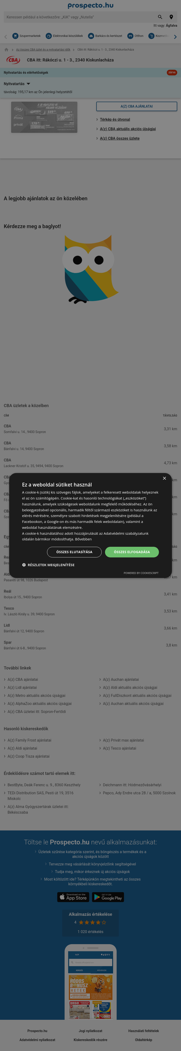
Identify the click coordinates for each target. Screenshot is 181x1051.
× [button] (164, 478)
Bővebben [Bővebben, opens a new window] (83, 539)
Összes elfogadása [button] (132, 552)
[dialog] (90, 525)
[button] (48, 564)
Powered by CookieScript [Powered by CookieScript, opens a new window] (141, 573)
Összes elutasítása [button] (74, 552)
